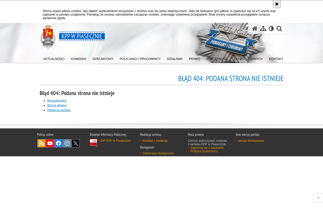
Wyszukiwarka (57, 100)
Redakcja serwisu (59, 110)
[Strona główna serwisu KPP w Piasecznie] (255, 28)
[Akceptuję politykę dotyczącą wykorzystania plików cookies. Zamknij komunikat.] (277, 4)
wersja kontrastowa (251, 205)
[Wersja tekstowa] (271, 28)
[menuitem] (54, 57)
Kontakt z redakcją (155, 205)
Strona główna (57, 105)
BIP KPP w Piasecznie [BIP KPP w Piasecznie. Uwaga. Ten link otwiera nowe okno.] (116, 205)
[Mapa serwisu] (263, 28)
